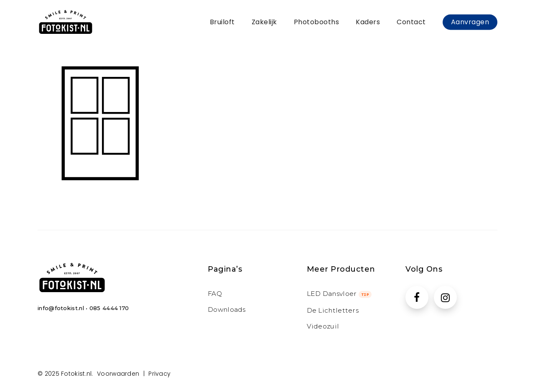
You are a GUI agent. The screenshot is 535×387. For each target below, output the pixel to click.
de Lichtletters (333, 310)
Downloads (227, 309)
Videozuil (323, 326)
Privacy (159, 373)
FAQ (215, 294)
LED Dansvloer (339, 294)
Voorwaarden (118, 373)
